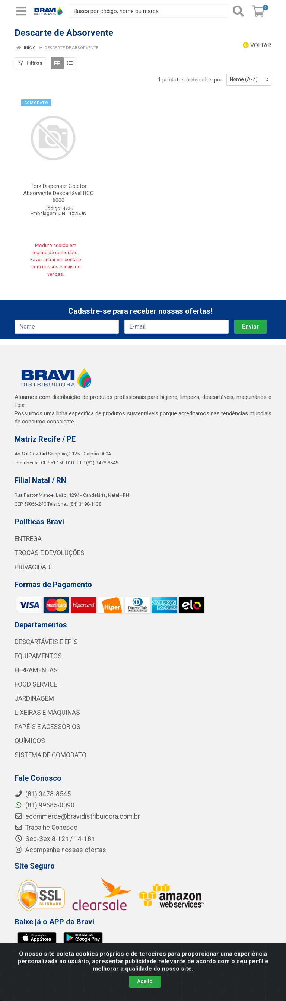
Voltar (257, 45)
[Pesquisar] (238, 11)
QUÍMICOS (30, 741)
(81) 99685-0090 (44, 805)
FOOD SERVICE (36, 684)
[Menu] (21, 11)
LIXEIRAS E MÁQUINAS (47, 712)
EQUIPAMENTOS (38, 656)
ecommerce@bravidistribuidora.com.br (77, 816)
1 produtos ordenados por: (190, 79)
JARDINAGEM (34, 698)
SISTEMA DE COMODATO (50, 755)
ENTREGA (28, 539)
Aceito (145, 985)
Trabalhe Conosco (46, 827)
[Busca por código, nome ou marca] (148, 11)
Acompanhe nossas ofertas (60, 850)
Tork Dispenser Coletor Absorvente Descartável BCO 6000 (58, 193)
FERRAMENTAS (36, 670)
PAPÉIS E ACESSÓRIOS (47, 726)
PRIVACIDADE (34, 567)
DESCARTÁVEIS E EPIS (46, 642)
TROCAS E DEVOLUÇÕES (50, 553)
